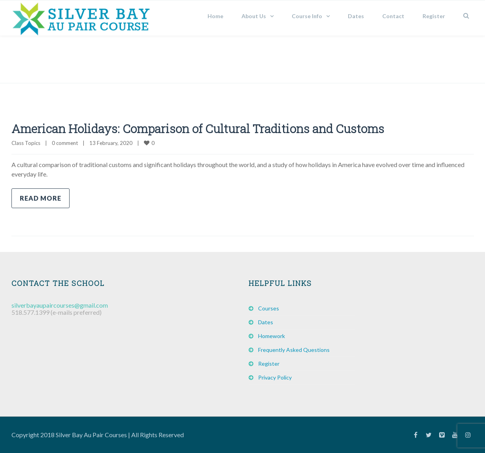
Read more (40, 198)
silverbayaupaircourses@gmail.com (59, 305)
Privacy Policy (275, 377)
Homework (271, 336)
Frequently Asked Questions (294, 349)
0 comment (65, 143)
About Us (254, 16)
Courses (268, 308)
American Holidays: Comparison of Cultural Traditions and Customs (197, 128)
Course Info (307, 16)
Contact (393, 16)
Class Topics (25, 143)
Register (434, 16)
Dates (356, 16)
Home (215, 16)
